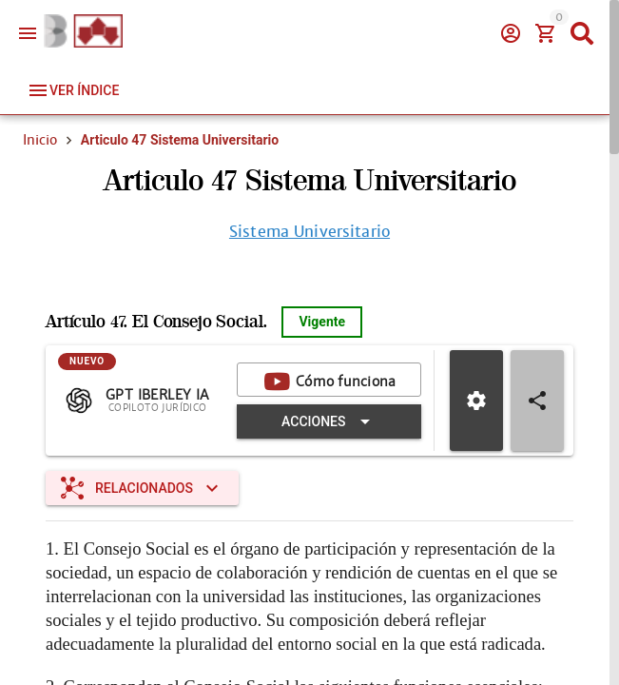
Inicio (40, 139)
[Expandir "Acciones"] (329, 421)
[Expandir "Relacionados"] (142, 488)
